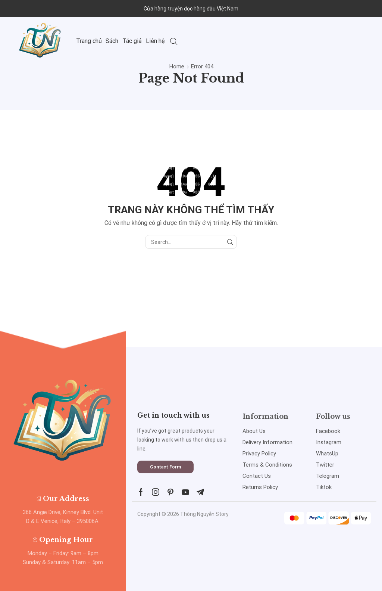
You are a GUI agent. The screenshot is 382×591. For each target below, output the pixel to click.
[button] (165, 467)
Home (176, 66)
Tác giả (132, 40)
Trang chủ (89, 40)
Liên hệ (155, 40)
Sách (112, 40)
